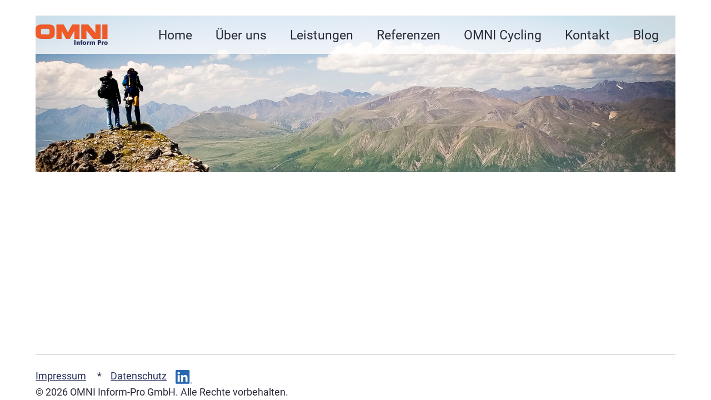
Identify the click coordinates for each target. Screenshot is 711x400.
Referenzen (408, 35)
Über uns (241, 35)
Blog (646, 35)
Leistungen (321, 35)
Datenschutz (139, 376)
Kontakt (587, 35)
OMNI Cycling (503, 35)
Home (175, 35)
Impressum (61, 376)
